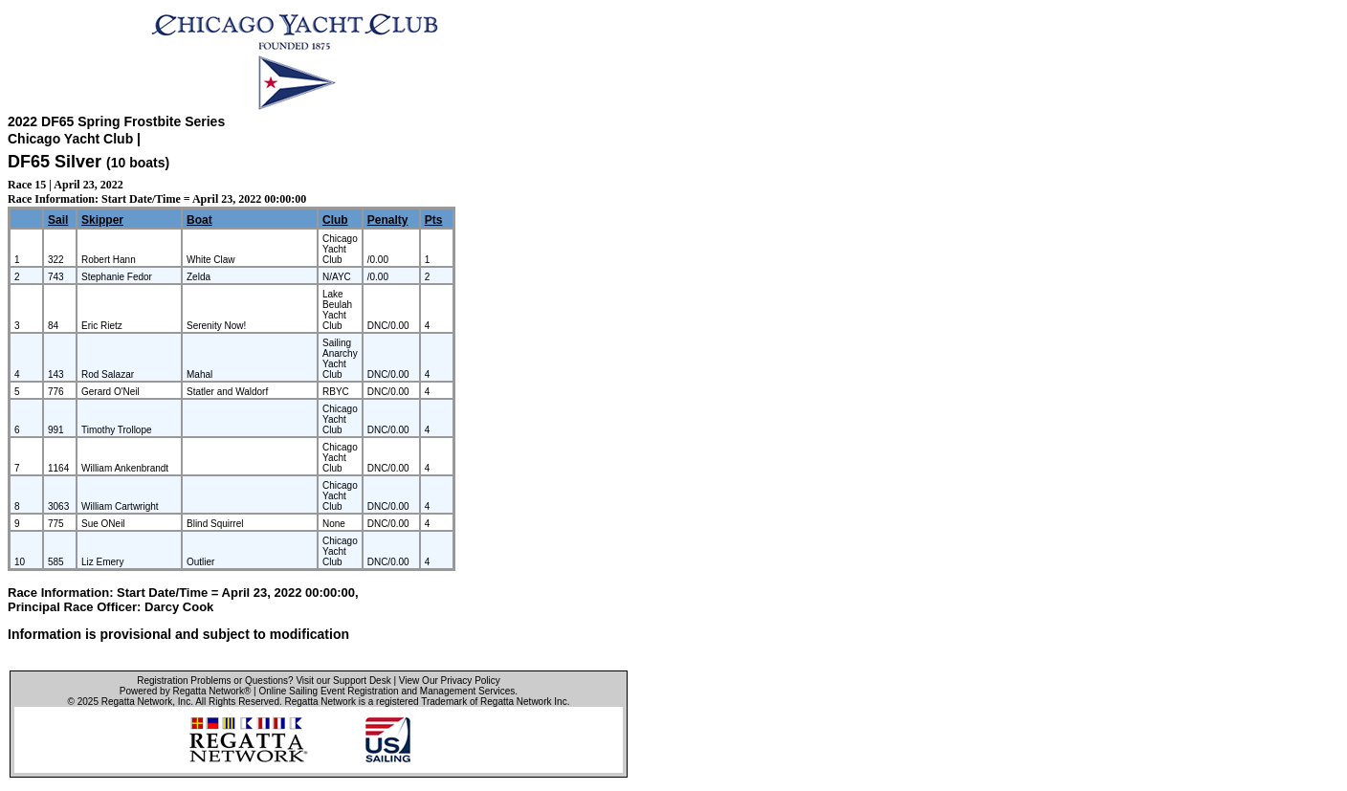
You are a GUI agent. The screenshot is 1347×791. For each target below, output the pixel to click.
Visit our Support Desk (343, 680)
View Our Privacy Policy (449, 680)
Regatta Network (136, 701)
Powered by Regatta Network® (185, 691)
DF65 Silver (54, 161)
